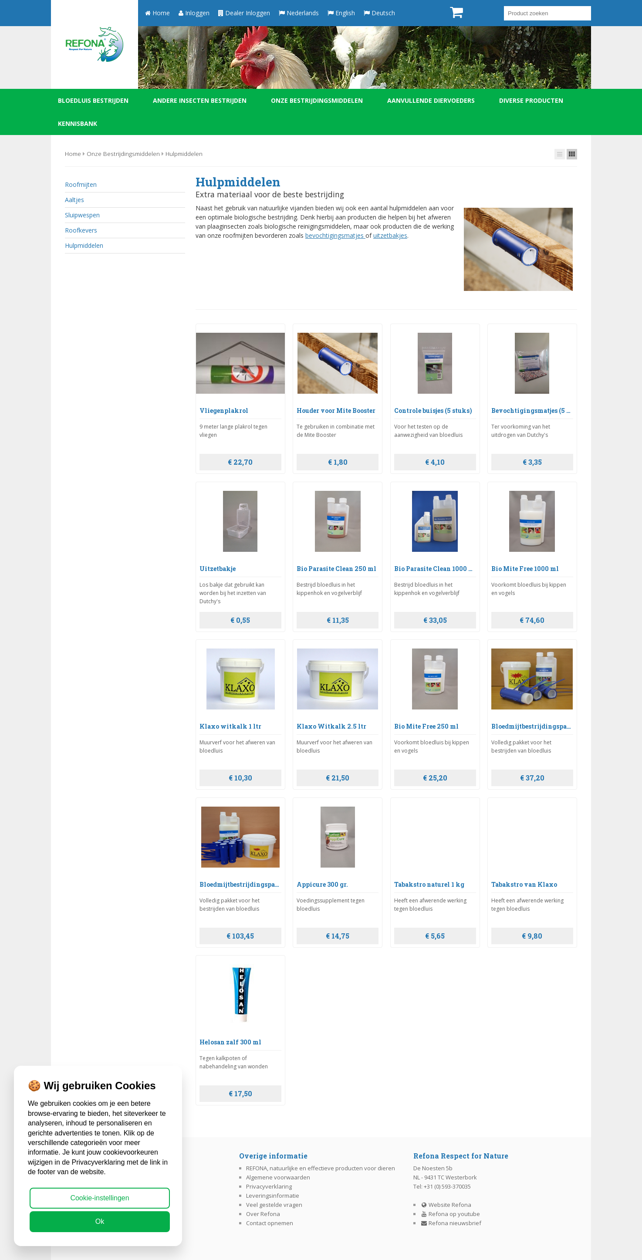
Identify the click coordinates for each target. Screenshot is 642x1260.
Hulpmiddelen (184, 153)
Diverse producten (531, 100)
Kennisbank (77, 123)
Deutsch (379, 13)
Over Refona (263, 1214)
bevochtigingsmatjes (335, 235)
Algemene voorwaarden (278, 1177)
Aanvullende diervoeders (431, 100)
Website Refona (446, 1205)
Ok (99, 1221)
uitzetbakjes (390, 235)
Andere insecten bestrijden (200, 100)
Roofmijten (81, 184)
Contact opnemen (269, 1223)
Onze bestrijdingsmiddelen (317, 100)
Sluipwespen (82, 215)
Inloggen (194, 13)
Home (157, 13)
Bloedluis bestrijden (93, 100)
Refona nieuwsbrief (451, 1223)
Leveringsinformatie (272, 1195)
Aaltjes (74, 200)
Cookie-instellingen (99, 1198)
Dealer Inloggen (244, 13)
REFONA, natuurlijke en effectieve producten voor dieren (320, 1168)
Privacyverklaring (269, 1186)
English (341, 13)
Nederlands (299, 13)
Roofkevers (81, 230)
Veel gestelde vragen (274, 1205)
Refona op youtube (450, 1214)
